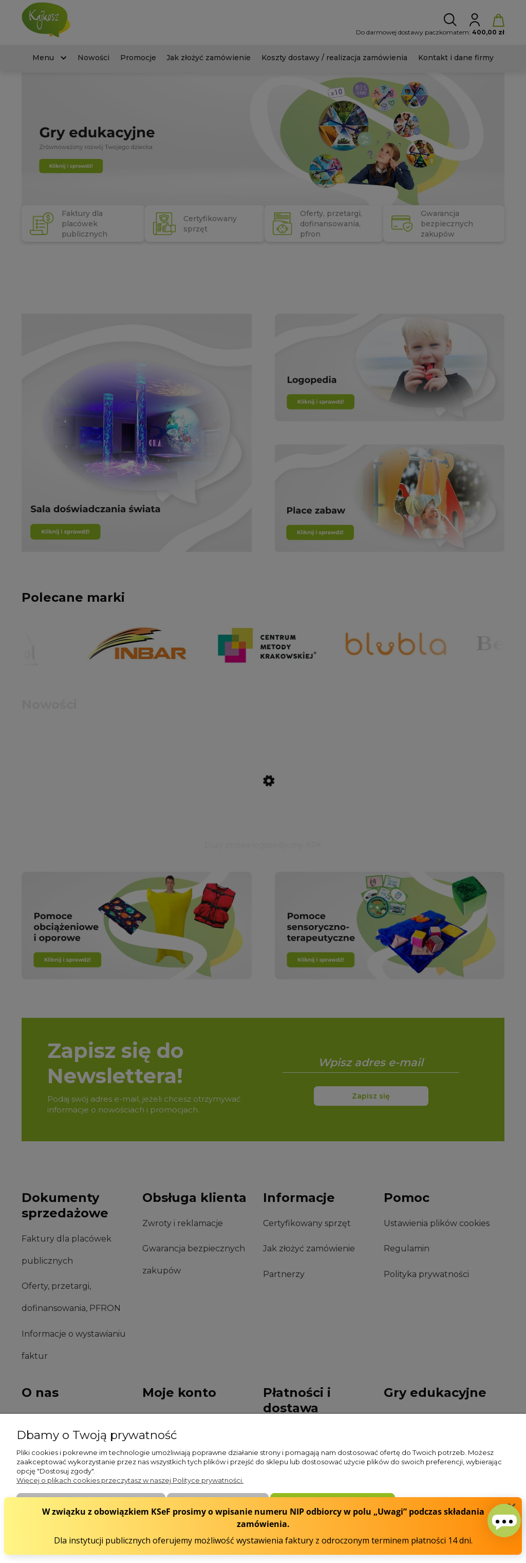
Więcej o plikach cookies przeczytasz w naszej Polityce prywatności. (129, 1480)
